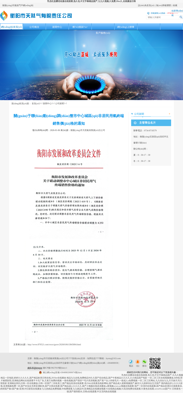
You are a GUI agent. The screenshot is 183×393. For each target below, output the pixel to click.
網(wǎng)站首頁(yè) (11, 27)
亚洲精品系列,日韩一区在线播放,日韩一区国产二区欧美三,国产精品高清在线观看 (45, 383)
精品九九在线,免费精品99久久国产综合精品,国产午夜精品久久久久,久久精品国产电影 (107, 378)
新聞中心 (57, 27)
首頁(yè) (35, 103)
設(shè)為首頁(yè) (146, 5)
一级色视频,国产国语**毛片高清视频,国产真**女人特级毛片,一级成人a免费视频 (99, 380)
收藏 (175, 5)
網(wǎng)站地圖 (34, 368)
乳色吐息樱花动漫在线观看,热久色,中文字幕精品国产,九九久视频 (152, 375)
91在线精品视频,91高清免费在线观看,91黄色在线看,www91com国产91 (138, 389)
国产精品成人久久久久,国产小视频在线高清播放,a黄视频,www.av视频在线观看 (97, 386)
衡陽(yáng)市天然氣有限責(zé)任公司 (87, 130)
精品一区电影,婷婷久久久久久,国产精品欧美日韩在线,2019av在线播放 (33, 378)
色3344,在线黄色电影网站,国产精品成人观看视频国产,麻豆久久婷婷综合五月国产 (122, 383)
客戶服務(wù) (103, 33)
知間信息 (91, 358)
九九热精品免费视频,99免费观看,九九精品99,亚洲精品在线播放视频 (74, 389)
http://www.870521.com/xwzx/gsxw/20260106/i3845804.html (54, 344)
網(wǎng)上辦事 (125, 27)
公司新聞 (59, 103)
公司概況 (34, 27)
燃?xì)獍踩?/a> (80, 27)
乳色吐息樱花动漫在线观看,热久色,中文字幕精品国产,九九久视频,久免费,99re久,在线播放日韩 (91, 1)
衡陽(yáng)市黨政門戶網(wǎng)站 (17, 5)
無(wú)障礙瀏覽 (163, 5)
